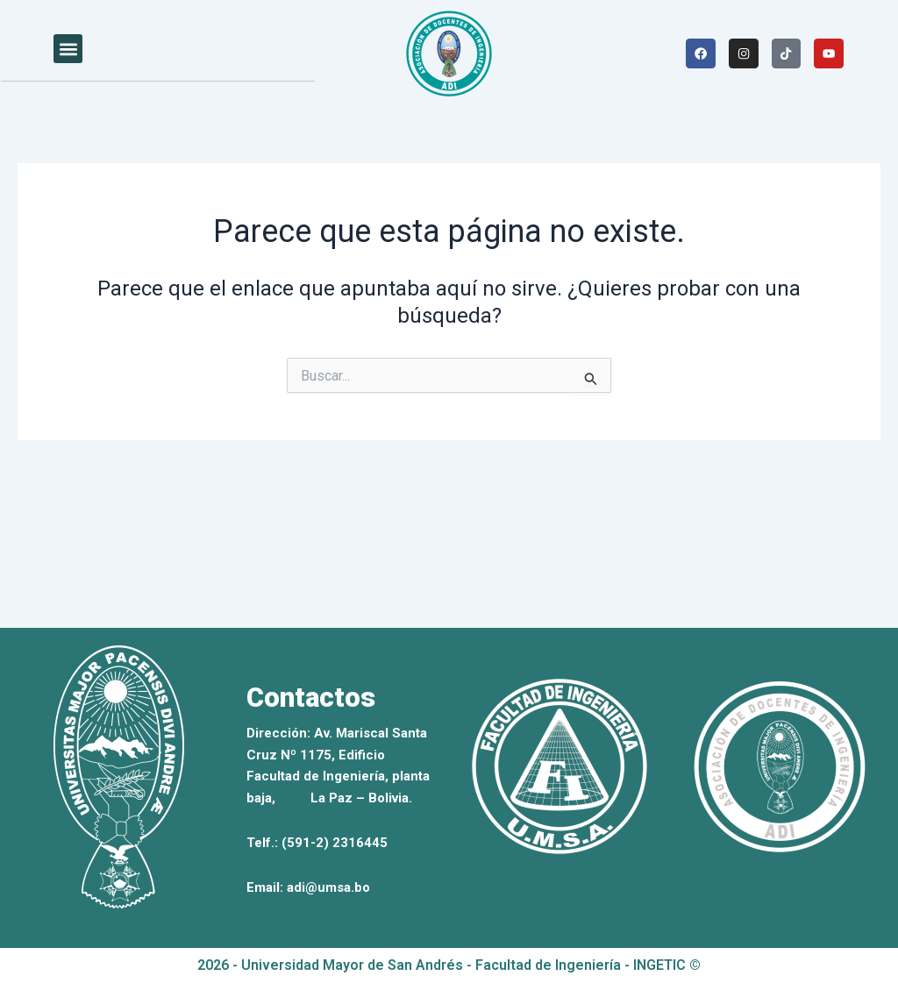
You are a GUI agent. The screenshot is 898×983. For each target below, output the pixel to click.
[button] (67, 48)
